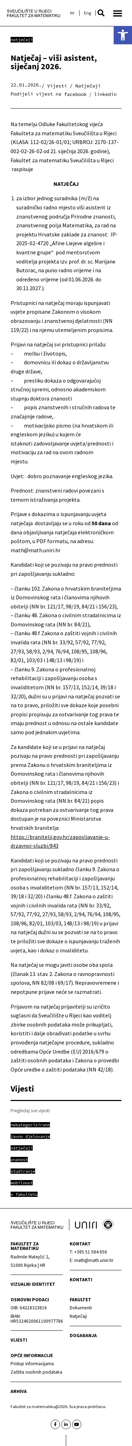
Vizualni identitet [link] (33, 1284)
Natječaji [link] (22, 39)
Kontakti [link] (81, 1280)
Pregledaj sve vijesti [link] (30, 1110)
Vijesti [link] (19, 1340)
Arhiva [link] (19, 1391)
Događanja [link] (83, 1335)
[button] (101, 13)
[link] (123, 35)
